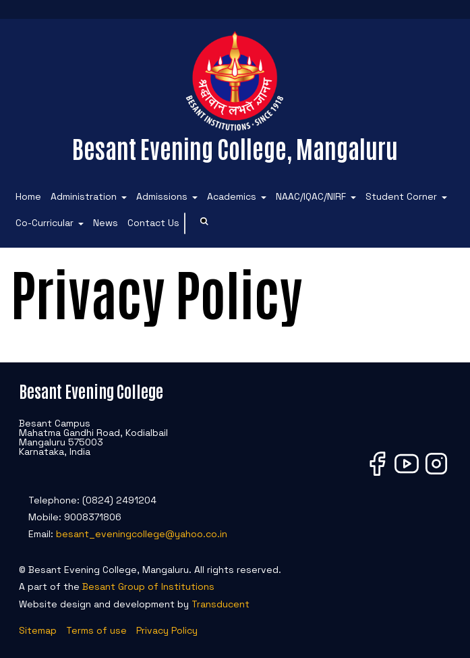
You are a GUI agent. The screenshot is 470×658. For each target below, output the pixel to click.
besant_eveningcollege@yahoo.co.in (141, 534)
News (105, 223)
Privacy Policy (167, 630)
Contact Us (153, 223)
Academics (231, 196)
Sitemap (38, 630)
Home (28, 196)
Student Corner (401, 196)
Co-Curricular (45, 223)
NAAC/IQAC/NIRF (311, 196)
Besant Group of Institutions (148, 586)
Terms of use (96, 630)
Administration (84, 196)
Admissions (161, 196)
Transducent (220, 604)
